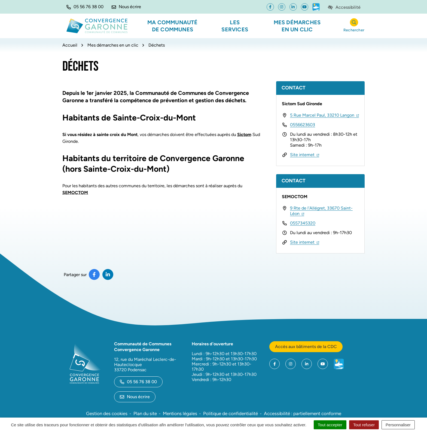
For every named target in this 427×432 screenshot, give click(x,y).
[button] (84, 7)
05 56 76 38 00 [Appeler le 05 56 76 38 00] (138, 381)
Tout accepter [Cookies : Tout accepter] (330, 424)
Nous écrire (135, 396)
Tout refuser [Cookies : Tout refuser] (364, 424)
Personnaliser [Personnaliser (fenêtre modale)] (398, 424)
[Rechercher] (354, 26)
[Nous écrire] (126, 7)
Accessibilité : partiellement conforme (302, 413)
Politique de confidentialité (230, 413)
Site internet (304, 154)
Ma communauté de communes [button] (172, 26)
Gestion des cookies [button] (106, 413)
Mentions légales (180, 413)
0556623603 (302, 124)
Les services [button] (234, 26)
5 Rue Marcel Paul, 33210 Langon (324, 115)
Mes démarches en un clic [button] (297, 26)
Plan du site (145, 413)
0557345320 (302, 223)
